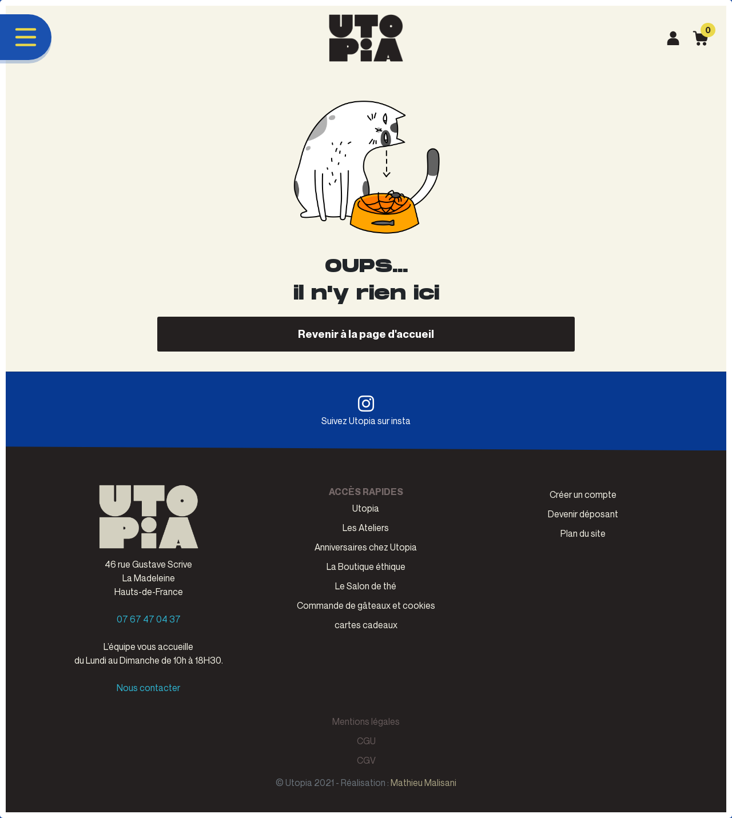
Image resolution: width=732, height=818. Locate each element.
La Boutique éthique (366, 566)
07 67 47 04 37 (149, 619)
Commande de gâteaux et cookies (366, 605)
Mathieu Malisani (423, 782)
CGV (366, 760)
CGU (366, 741)
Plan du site (583, 533)
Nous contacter (148, 687)
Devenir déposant (583, 514)
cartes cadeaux (366, 625)
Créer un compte (583, 494)
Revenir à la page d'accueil (366, 333)
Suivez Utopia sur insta (366, 410)
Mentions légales (366, 721)
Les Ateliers (366, 527)
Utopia (365, 508)
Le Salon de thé (365, 586)
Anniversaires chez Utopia (366, 547)
